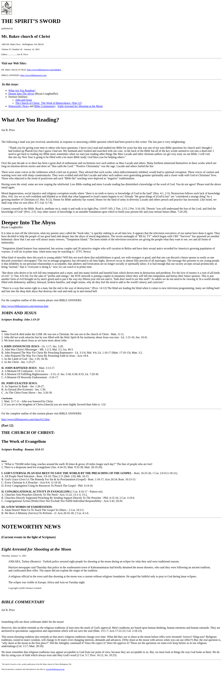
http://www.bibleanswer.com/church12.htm (25, 419)
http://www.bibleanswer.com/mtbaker (44, 69)
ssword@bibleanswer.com (55, 669)
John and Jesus (23, 99)
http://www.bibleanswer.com (33, 75)
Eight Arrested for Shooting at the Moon (80, 106)
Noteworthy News (18, 106)
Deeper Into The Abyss (21, 93)
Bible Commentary (44, 106)
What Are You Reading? (22, 90)
